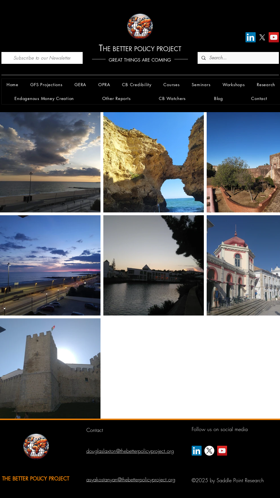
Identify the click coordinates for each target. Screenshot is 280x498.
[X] (262, 37)
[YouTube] (274, 37)
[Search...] (238, 58)
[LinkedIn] (250, 37)
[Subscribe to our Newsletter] (42, 58)
